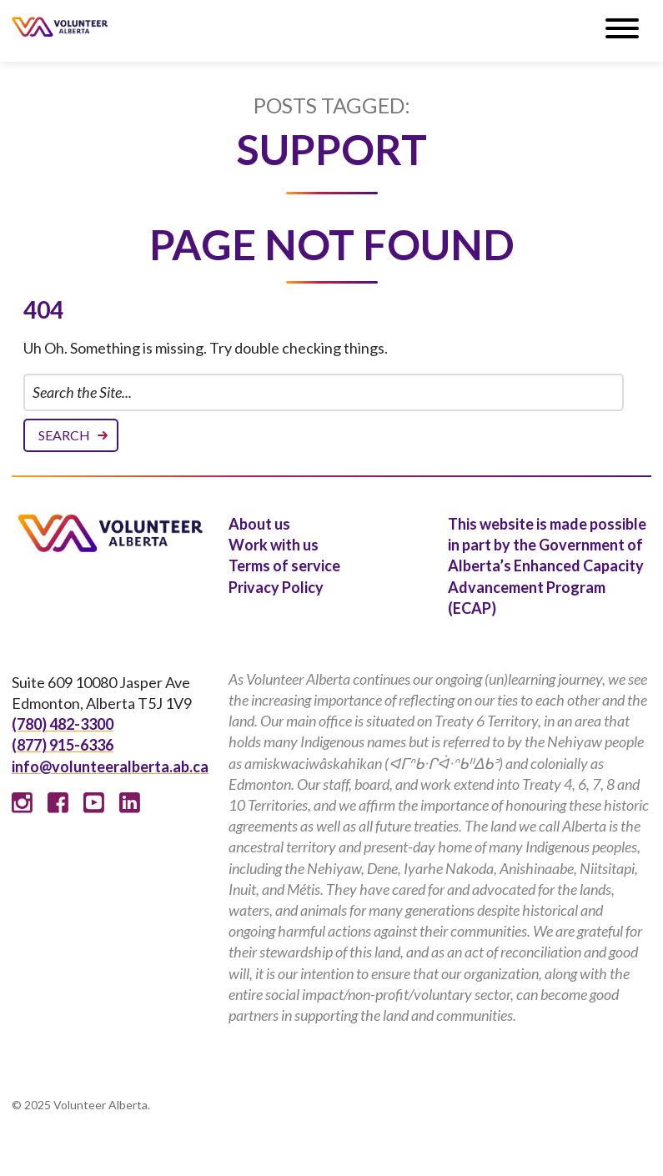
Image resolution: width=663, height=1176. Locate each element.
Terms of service (284, 565)
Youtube (93, 802)
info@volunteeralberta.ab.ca (110, 766)
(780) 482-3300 (62, 724)
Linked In (129, 802)
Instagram (22, 802)
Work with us (274, 544)
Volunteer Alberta (60, 26)
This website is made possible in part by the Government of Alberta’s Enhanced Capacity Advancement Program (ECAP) (547, 566)
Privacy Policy (276, 587)
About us (259, 524)
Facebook (58, 802)
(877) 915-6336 (62, 745)
